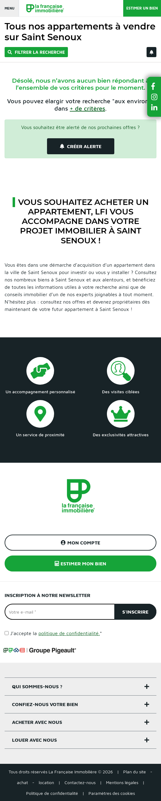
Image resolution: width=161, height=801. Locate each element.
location (46, 782)
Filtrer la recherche (36, 52)
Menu (9, 8)
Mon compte (80, 542)
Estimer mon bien (80, 563)
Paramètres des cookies (111, 793)
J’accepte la (56, 633)
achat (22, 782)
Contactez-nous (80, 782)
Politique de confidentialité (52, 793)
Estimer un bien (142, 8)
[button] (154, 86)
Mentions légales (122, 782)
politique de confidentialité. (69, 633)
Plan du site (134, 771)
